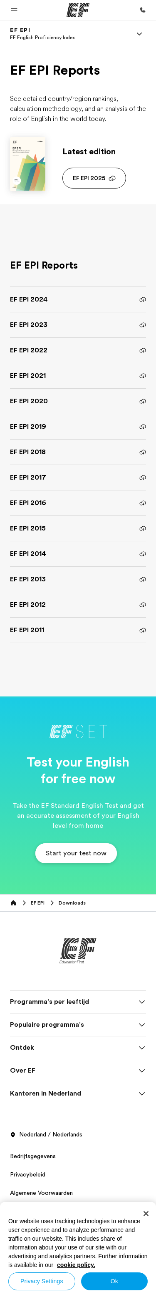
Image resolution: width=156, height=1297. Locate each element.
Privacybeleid (27, 1174)
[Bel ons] (142, 10)
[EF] (78, 10)
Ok (114, 1281)
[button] (14, 10)
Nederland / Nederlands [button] (46, 1135)
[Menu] (139, 33)
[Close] (146, 1213)
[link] (42, 34)
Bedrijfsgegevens (33, 1156)
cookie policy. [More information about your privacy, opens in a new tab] (76, 1265)
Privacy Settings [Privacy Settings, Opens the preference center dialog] (41, 1281)
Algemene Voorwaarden (41, 1192)
